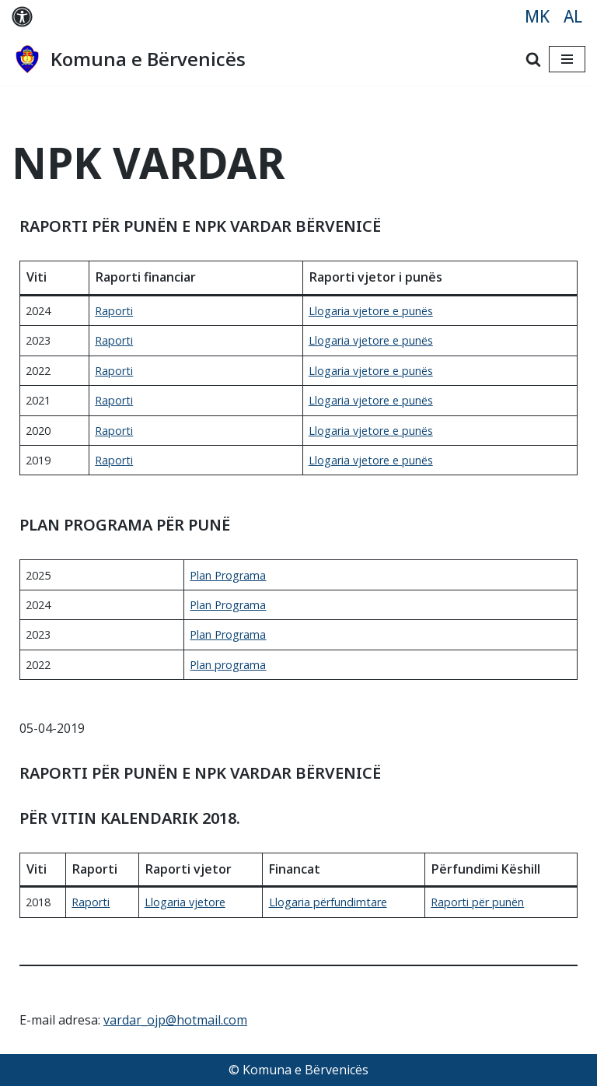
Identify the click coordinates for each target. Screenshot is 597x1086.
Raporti (114, 310)
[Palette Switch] (22, 16)
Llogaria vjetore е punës (371, 430)
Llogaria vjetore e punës (371, 310)
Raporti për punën (477, 902)
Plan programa (228, 664)
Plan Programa (228, 575)
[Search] (533, 59)
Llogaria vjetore (185, 902)
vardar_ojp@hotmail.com (175, 1019)
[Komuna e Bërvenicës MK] (129, 59)
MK (537, 16)
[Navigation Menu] (567, 59)
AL (573, 16)
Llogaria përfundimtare (328, 902)
